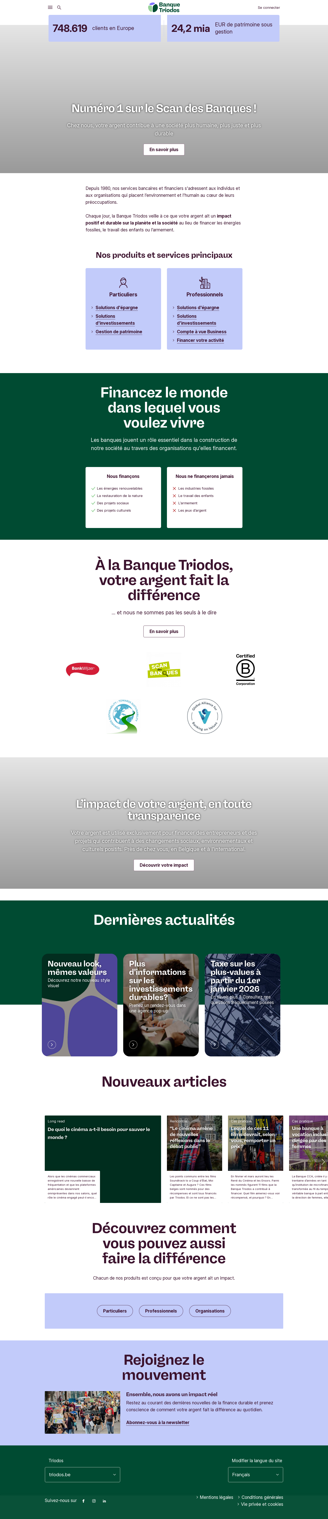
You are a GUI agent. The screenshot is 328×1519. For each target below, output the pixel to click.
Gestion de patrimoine (119, 331)
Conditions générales (260, 1497)
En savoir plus (164, 149)
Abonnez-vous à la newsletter (157, 1422)
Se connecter (269, 7)
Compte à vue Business (202, 331)
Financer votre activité (200, 340)
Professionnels (161, 1311)
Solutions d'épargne (117, 307)
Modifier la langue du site (257, 1460)
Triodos (56, 1460)
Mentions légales (214, 1497)
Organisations (210, 1311)
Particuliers (115, 1311)
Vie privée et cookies (260, 1504)
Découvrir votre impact (164, 865)
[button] (323, 1161)
